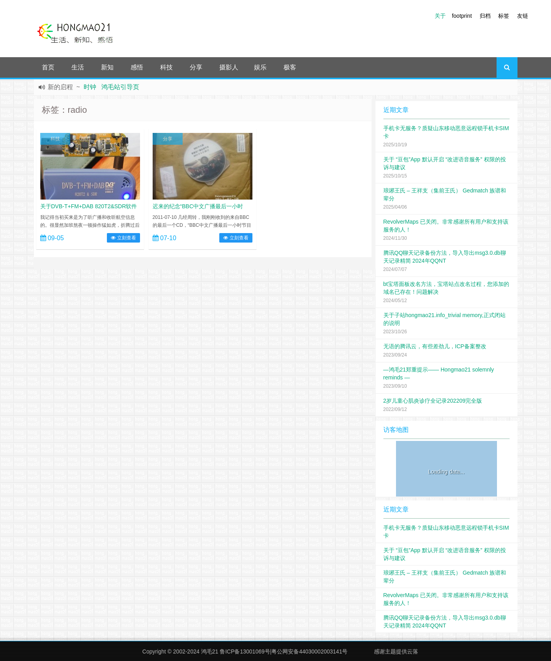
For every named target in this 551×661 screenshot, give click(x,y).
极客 (290, 67)
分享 (196, 67)
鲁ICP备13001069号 (245, 651)
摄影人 (228, 67)
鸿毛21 (210, 651)
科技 (166, 67)
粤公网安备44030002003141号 (309, 651)
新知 (107, 67)
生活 (77, 67)
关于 (440, 16)
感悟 (137, 67)
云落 (412, 651)
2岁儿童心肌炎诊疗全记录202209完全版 (432, 401)
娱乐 (260, 67)
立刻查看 (123, 238)
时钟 (90, 87)
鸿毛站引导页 (120, 87)
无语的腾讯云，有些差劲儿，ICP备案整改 (434, 346)
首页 (48, 67)
